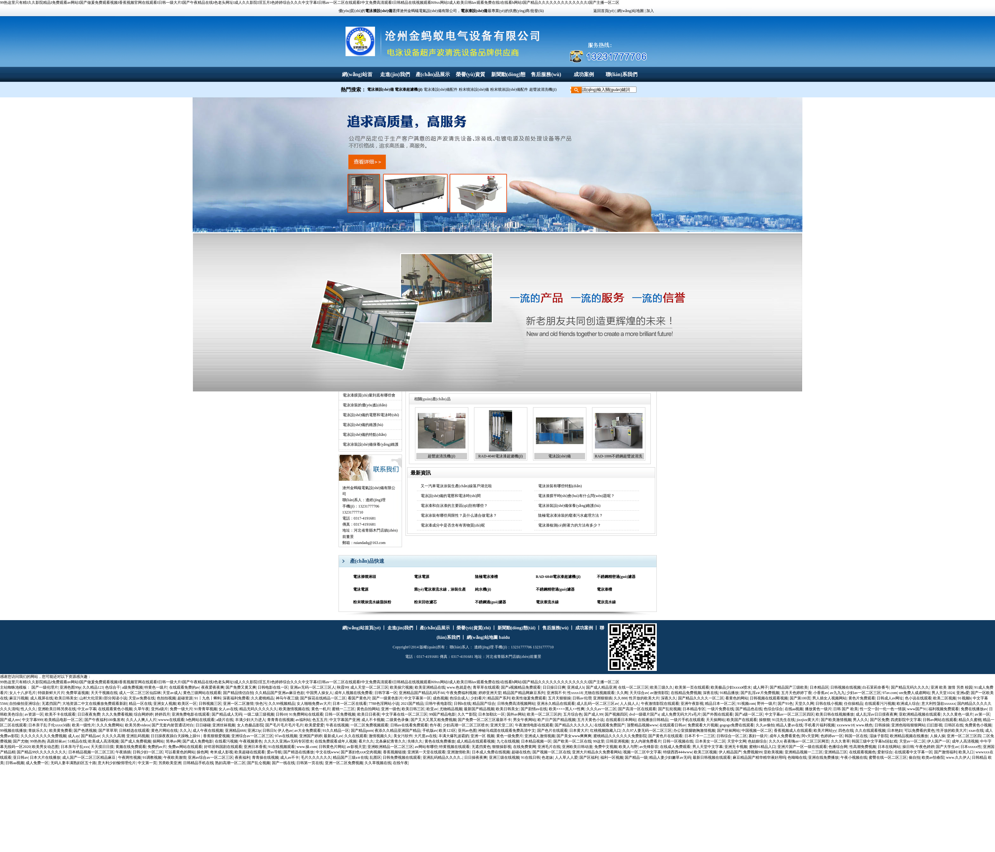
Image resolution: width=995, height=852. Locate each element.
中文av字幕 (86, 709)
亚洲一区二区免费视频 (344, 763)
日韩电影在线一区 (273, 687)
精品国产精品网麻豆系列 (524, 693)
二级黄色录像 (397, 720)
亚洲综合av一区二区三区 (252, 736)
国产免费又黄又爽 (241, 687)
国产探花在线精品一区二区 (323, 698)
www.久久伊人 (958, 757)
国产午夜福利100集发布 (104, 720)
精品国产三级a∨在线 (350, 757)
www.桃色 (864, 725)
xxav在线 (976, 730)
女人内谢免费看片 (646, 741)
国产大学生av (947, 746)
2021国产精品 (412, 703)
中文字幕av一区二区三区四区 (789, 714)
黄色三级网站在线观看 (202, 693)
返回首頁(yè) (604, 11)
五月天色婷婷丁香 (796, 693)
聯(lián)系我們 (621, 74)
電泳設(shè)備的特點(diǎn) (364, 434)
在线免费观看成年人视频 (336, 741)
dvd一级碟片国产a (644, 714)
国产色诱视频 (85, 730)
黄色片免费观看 (861, 698)
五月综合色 (572, 714)
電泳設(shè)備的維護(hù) (363, 425)
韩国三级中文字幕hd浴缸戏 (874, 741)
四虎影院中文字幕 (906, 720)
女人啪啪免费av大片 (314, 703)
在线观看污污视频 (880, 703)
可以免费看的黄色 (919, 730)
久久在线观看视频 (870, 730)
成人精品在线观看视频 (476, 741)
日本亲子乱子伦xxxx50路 (49, 725)
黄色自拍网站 (368, 709)
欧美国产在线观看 (742, 720)
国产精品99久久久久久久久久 (41, 752)
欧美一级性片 (83, 725)
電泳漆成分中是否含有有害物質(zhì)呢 (453, 525)
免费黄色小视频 (978, 725)
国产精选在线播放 (298, 752)
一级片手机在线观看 (687, 720)
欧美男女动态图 (45, 746)
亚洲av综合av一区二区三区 (210, 757)
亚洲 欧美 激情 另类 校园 (951, 687)
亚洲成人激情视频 (539, 736)
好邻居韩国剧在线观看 (223, 746)
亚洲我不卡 (556, 693)
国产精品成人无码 (227, 714)
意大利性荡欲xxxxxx (938, 703)
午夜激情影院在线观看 (660, 703)
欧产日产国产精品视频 (556, 720)
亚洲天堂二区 (501, 725)
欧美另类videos (137, 725)
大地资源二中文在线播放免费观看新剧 (94, 703)
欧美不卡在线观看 (60, 714)
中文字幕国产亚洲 (344, 720)
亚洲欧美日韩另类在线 (57, 709)
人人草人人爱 (566, 757)
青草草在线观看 (486, 687)
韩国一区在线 (856, 736)
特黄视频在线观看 (454, 746)
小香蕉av (820, 693)
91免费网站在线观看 (306, 714)
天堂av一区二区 (912, 741)
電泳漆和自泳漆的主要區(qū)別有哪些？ (454, 505)
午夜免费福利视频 (461, 693)
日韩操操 (882, 725)
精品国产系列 (498, 698)
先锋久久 (415, 741)
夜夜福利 (242, 757)
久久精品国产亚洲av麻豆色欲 (279, 693)
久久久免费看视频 (117, 714)
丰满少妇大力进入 (250, 720)
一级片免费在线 (720, 709)
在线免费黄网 (524, 746)
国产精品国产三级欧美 (789, 687)
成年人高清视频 (965, 741)
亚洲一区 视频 (482, 736)
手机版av (429, 730)
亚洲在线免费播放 (823, 757)
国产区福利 (588, 757)
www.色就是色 (459, 687)
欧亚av (432, 709)
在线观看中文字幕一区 (913, 752)
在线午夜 (400, 763)
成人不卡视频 (372, 720)
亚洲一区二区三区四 (964, 736)
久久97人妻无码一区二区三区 (647, 730)
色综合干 (112, 687)
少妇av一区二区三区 (863, 693)
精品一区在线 (140, 703)
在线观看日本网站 (621, 720)
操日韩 (908, 746)
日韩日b (269, 730)
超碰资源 (185, 698)
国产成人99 (593, 714)
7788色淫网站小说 (384, 703)
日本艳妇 (894, 730)
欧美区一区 (187, 703)
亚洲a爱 (962, 693)
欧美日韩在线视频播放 (835, 714)
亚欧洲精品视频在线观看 (920, 714)
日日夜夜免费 (88, 714)
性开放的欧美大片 (644, 698)
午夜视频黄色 (250, 741)
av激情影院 (659, 693)
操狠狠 (764, 720)
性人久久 (28, 709)
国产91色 (785, 703)
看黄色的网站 (736, 698)
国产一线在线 (283, 763)
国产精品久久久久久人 (574, 725)
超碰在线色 (520, 752)
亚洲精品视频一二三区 (804, 752)
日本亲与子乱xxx (75, 746)
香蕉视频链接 (394, 752)
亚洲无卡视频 (735, 746)
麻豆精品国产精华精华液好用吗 (759, 757)
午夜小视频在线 (853, 757)
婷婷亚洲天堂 (489, 693)
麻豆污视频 (18, 698)
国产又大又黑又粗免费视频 (433, 720)
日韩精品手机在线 (198, 763)
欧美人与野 (628, 746)
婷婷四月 (162, 714)
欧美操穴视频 (401, 687)
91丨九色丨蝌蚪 (207, 698)
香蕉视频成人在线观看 (793, 730)
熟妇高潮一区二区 (230, 763)
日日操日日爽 (554, 687)
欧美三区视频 (705, 752)
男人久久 (860, 720)
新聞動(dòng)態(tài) (517, 628)
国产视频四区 (616, 714)
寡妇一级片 (758, 736)
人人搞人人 (629, 703)
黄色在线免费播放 (440, 741)
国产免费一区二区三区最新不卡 (484, 720)
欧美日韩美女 (66, 698)
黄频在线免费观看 (130, 746)
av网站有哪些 (426, 746)
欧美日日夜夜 (368, 714)
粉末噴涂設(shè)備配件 (509, 89)
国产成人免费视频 (136, 741)
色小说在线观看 (918, 698)
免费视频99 (752, 752)
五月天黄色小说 (590, 720)
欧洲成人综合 (908, 703)
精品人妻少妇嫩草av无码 (670, 757)
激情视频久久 (380, 736)
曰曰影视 (934, 725)
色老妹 (547, 757)
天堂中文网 (736, 741)
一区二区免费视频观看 (369, 725)
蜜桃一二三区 (343, 709)
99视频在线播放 (13, 730)
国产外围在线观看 (717, 714)
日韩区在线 (953, 725)
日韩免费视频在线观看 (402, 757)
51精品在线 (77, 741)
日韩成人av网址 (890, 698)
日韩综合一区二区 (731, 736)
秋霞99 (342, 687)
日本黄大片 (578, 730)
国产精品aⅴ (90, 736)
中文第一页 (147, 763)
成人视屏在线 (41, 698)
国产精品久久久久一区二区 (701, 698)
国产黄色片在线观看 (665, 736)
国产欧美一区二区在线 (572, 741)
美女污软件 (402, 736)
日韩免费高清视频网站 (516, 703)
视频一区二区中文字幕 (642, 752)
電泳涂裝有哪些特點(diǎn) (560, 486)
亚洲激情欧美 (458, 752)
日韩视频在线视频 (845, 687)
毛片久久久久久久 (316, 757)
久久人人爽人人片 (141, 720)
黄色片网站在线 (164, 730)
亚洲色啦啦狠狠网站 (908, 725)
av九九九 (837, 693)
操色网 (202, 752)
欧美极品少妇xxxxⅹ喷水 (731, 687)
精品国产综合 (483, 703)
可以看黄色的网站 (180, 752)
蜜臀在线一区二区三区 (888, 757)
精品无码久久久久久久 (258, 709)
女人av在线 (228, 709)
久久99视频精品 (281, 703)
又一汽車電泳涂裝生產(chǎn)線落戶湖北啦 (456, 486)
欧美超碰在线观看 (249, 752)
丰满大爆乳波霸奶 (453, 736)
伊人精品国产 (730, 752)
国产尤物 (20, 741)
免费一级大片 (181, 709)
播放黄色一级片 (818, 709)
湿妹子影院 (878, 736)
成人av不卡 (289, 757)
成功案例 (584, 74)
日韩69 (281, 714)
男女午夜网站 (524, 720)
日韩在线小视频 (828, 703)
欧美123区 (447, 730)
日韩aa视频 (14, 763)
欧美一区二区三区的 (544, 714)
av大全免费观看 (307, 730)
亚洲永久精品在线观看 (556, 703)
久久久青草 (840, 741)
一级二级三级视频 (259, 714)
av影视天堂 (356, 746)
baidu (504, 637)
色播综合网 (837, 746)
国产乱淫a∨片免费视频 (760, 693)
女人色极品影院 (250, 725)
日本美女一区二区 (710, 741)
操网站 (158, 741)
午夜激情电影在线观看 (534, 725)
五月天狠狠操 (559, 698)
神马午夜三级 (287, 698)
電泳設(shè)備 (559, 456)
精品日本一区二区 (720, 703)
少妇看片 (478, 698)
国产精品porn (362, 730)
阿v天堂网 (810, 736)
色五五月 (319, 720)
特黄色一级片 (155, 687)
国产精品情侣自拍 (238, 693)
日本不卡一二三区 (699, 736)
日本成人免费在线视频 (491, 752)
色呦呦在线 (797, 757)
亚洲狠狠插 (602, 698)
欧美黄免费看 (60, 730)
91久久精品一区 (335, 730)
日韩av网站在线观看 (940, 720)
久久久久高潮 (113, 736)
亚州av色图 (467, 730)
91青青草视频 (205, 709)
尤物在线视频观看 (599, 693)
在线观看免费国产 (609, 725)
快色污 (261, 703)
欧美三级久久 (661, 687)
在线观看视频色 (862, 752)
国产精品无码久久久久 (910, 687)
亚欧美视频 (773, 752)
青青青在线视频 (280, 720)
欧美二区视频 (944, 698)
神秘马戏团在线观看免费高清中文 (506, 730)
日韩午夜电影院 (438, 703)
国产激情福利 (945, 752)
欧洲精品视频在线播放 (909, 736)
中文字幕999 (32, 720)
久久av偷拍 (765, 725)
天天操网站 (715, 720)
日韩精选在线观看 (134, 730)
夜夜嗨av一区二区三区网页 (806, 741)
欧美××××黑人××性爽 (567, 709)
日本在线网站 (889, 746)
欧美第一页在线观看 (692, 687)
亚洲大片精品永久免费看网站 (597, 752)
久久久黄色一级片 (958, 714)
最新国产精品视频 (479, 709)
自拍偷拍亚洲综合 (24, 703)
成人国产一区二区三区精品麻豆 (89, 757)
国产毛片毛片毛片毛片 (284, 725)
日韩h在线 (462, 703)
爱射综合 (885, 752)
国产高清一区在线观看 (637, 709)
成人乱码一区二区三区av (597, 703)
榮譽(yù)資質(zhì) (474, 628)
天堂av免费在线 (141, 698)
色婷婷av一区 (831, 736)
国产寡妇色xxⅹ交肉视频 (361, 752)
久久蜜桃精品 (262, 698)
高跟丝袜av (56, 741)
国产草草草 (107, 730)
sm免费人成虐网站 (914, 693)
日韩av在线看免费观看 (409, 725)
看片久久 (366, 741)
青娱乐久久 (37, 730)
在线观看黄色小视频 (115, 709)
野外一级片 (766, 703)
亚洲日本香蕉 (255, 746)
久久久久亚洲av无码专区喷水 (288, 741)
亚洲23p (254, 730)
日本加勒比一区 (491, 714)
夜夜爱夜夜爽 (212, 687)
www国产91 (917, 709)
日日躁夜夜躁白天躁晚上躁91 (176, 736)
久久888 (620, 698)
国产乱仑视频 (258, 763)
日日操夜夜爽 (475, 757)
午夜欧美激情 (174, 757)
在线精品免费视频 (686, 693)
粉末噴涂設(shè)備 (474, 89)
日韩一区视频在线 (678, 741)
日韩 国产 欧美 (845, 709)
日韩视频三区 (210, 703)
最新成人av (333, 736)
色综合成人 (459, 698)
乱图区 (375, 757)
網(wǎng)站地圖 (630, 11)
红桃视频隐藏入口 (605, 730)
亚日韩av (20, 757)
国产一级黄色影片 (387, 698)
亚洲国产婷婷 (310, 736)
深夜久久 (668, 698)
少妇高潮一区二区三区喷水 (466, 725)
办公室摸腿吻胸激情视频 (694, 730)
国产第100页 (800, 698)
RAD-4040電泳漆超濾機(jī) (500, 456)
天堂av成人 (171, 693)
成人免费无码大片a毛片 (681, 714)
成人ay (73, 736)
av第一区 (982, 714)
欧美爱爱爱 (314, 725)
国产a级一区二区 (749, 714)
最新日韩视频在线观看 (712, 757)
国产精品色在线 (748, 709)
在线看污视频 (226, 741)
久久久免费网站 (109, 725)
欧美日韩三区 (413, 709)
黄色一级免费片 (509, 736)
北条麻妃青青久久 (390, 741)
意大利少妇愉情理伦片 (117, 763)
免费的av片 (157, 746)
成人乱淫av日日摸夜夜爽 (876, 714)
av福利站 (302, 720)
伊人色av (285, 730)
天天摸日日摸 (102, 746)
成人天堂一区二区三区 (369, 687)
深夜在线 (710, 693)
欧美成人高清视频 (103, 741)
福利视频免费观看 (943, 709)
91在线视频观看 (281, 746)
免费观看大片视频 (703, 725)
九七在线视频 (508, 741)
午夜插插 (123, 752)
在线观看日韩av (672, 725)
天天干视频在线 (104, 693)
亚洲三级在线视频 (504, 757)
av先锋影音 (649, 746)
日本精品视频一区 (536, 741)
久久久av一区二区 (601, 709)
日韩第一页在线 (309, 763)
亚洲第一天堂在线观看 (426, 752)
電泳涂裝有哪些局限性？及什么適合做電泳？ (459, 515)
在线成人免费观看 (675, 746)
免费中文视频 (605, 746)
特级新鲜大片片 (51, 693)
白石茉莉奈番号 (875, 687)
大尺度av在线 (425, 736)
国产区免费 (879, 720)
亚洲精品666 (235, 730)
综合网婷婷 (143, 714)
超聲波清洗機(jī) (543, 89)
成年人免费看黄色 (784, 736)
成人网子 (760, 687)
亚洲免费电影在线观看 (191, 714)
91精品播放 (729, 693)
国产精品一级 (636, 757)
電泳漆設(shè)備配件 (441, 89)
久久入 (185, 730)
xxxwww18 (845, 725)
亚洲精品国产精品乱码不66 (422, 693)
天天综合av (638, 693)
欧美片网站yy (825, 730)
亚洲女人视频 (164, 703)
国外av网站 (516, 714)
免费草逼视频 (77, 693)
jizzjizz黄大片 (808, 720)
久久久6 (775, 741)
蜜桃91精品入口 (762, 746)
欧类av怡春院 (933, 757)
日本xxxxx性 (970, 746)
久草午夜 (141, 709)
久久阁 (622, 693)
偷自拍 (914, 757)
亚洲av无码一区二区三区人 (312, 687)
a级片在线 (224, 720)
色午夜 (435, 725)
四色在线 (845, 730)
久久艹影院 (467, 714)
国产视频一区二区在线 (551, 752)
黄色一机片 (320, 709)
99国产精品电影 (442, 714)
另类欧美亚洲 (169, 763)
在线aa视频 (794, 709)
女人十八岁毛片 (22, 693)
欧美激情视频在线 (294, 709)
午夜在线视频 (337, 725)
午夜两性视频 (129, 757)
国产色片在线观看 (552, 730)
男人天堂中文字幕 (707, 746)
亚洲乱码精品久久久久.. (443, 757)
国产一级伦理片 (44, 687)
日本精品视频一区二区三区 (91, 752)
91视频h (964, 698)
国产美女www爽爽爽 (574, 736)
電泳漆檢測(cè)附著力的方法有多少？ (569, 525)
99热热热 (37, 741)
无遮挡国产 (51, 703)
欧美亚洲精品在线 (430, 687)
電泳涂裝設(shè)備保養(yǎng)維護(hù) (569, 505)
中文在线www (327, 752)
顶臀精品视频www (642, 725)
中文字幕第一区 (417, 698)
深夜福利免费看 (236, 698)
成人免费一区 (37, 763)
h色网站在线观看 (200, 720)
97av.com (889, 693)
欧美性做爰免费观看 (529, 698)
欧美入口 (966, 752)
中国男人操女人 (319, 693)
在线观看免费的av (184, 687)
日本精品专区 (693, 709)
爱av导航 (274, 752)
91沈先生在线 (783, 720)
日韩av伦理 (581, 698)
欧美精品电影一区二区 (63, 720)
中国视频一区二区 (756, 730)
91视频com (746, 703)
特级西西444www (677, 752)
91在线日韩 (530, 757)
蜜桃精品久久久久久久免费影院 (620, 736)
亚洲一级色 (390, 709)
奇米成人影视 (221, 752)
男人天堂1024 (943, 693)
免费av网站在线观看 (185, 746)
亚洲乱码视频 (137, 736)
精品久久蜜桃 (970, 720)
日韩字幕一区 (385, 693)
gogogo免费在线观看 (737, 725)
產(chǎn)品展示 (433, 74)
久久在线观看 (355, 736)
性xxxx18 (575, 693)
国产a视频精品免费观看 (521, 687)
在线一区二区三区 (633, 687)
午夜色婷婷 (924, 746)
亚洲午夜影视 (692, 703)
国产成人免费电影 (197, 741)
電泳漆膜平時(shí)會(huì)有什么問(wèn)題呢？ (576, 496)
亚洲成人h (575, 687)
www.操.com (307, 746)
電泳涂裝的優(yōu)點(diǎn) (365, 405)
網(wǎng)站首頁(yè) (361, 628)
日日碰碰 (203, 725)
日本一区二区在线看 (350, 703)
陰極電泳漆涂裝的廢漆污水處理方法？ (570, 515)
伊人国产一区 (938, 741)
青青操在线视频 (265, 757)
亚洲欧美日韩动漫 (577, 746)
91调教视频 (151, 757)
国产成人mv (10, 720)
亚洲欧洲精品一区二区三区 (390, 746)
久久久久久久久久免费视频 (43, 736)
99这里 (598, 741)
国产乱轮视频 (669, 709)
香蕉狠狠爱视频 (216, 736)
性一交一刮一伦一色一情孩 (883, 709)
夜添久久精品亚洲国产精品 (397, 730)
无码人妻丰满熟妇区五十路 (73, 763)
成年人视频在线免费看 (353, 693)
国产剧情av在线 (534, 709)
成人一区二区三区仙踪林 (140, 693)
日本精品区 (819, 687)
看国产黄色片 (359, 698)
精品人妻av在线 (789, 725)
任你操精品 (853, 703)
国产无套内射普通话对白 (173, 725)
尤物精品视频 (450, 709)
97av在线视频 (286, 736)
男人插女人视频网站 (829, 698)
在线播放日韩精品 (653, 720)
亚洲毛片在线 (548, 746)
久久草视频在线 (378, 763)
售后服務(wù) (546, 74)
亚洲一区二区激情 (238, 703)
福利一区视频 (611, 757)
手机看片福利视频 (819, 725)
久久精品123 (92, 687)
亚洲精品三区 (835, 752)
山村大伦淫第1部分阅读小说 (103, 698)
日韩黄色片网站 (332, 746)
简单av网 (173, 741)
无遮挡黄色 (481, 746)
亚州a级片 (159, 709)
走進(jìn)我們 (395, 74)
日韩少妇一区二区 (148, 752)
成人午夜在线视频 (208, 730)
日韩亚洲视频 (617, 741)
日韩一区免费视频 (340, 714)
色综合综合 (773, 709)
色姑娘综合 (757, 741)
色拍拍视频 (166, 698)
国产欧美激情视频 (836, 720)
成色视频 (440, 698)
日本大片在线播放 (45, 757)
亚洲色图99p (70, 687)
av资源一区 (33, 714)
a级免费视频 (132, 687)
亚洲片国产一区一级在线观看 (802, 746)
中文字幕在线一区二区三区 (404, 714)
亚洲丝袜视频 (223, 725)
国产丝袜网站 (728, 730)
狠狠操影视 (501, 746)
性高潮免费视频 (862, 746)
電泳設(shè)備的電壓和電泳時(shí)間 (451, 496)
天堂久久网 (804, 703)
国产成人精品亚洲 (601, 687)
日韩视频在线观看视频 (769, 698)
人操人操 (937, 736)
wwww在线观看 (171, 720)
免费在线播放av (974, 709)
